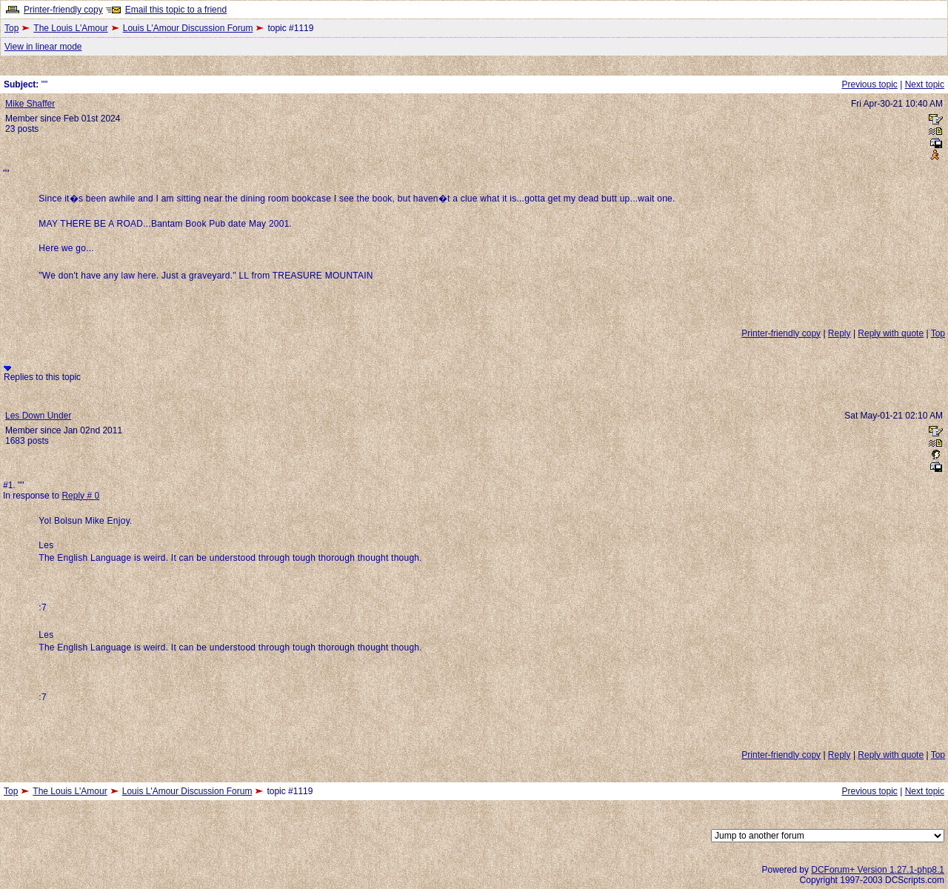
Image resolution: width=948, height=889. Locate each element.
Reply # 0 (80, 495)
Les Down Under (38, 415)
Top (11, 28)
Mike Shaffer (30, 104)
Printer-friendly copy (63, 9)
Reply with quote (891, 333)
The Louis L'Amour (70, 28)
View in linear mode (43, 46)
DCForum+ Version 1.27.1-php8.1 (877, 870)
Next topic (924, 84)
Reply (839, 333)
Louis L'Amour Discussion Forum (188, 28)
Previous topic (869, 84)
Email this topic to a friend (176, 9)
